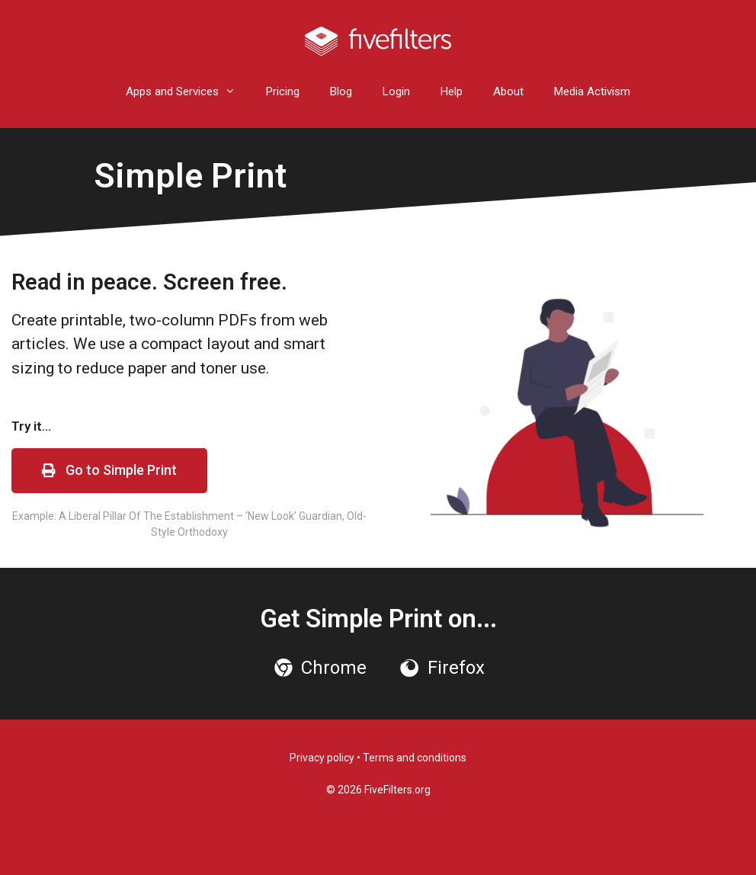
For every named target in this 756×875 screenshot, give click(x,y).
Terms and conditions (414, 758)
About (508, 91)
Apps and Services (188, 91)
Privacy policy (322, 758)
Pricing (283, 91)
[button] (109, 470)
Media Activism (592, 91)
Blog (341, 91)
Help (451, 91)
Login (396, 91)
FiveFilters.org (397, 790)
